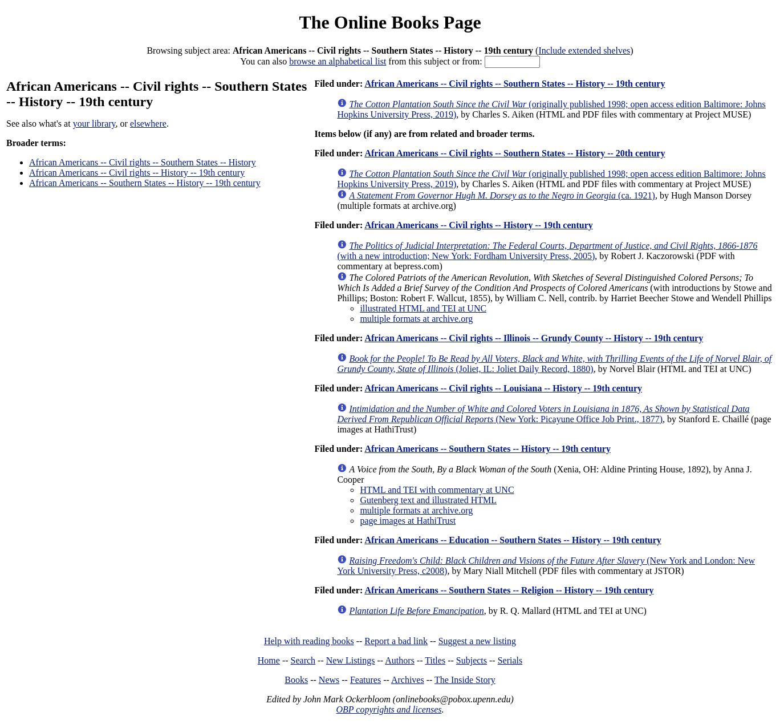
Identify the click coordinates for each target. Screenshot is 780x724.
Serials (510, 660)
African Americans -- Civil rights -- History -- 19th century (137, 172)
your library (94, 123)
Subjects (471, 660)
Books (296, 680)
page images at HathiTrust (408, 520)
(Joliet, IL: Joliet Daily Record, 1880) (554, 364)
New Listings (350, 660)
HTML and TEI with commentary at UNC (437, 490)
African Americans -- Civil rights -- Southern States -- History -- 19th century (514, 83)
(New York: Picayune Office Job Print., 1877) (543, 414)
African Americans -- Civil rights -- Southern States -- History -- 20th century (514, 153)
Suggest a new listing (477, 641)
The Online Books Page (390, 22)
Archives (407, 680)
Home (269, 660)
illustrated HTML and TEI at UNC (423, 308)
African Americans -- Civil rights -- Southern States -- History (142, 162)
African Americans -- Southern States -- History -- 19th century (145, 183)
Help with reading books (309, 641)
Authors (400, 660)
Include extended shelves (584, 50)
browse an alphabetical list (337, 61)
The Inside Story (464, 680)
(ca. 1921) (502, 195)
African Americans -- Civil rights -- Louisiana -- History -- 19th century (503, 388)
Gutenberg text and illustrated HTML (428, 500)
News (329, 680)
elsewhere (148, 123)
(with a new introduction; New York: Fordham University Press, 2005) (547, 251)
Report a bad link (396, 641)
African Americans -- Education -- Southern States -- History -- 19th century (512, 540)
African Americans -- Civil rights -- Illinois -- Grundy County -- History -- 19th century (533, 338)
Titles (435, 660)
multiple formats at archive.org (416, 318)
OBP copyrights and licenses (388, 709)
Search (303, 660)
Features (365, 680)
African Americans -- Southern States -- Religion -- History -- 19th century (508, 590)
